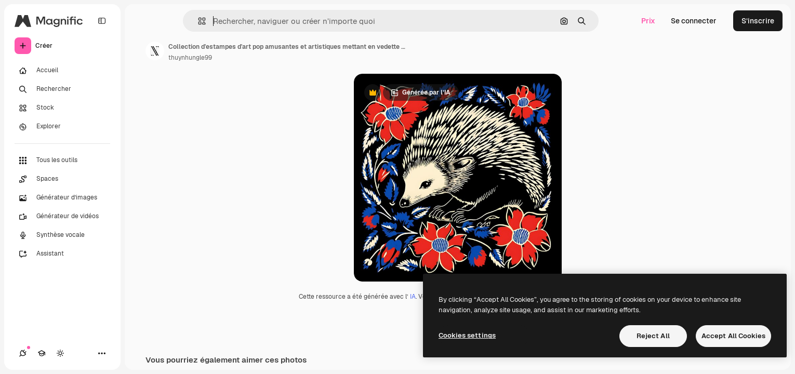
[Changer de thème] (60, 353)
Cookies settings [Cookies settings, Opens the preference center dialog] (467, 335)
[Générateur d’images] (62, 198)
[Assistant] (62, 254)
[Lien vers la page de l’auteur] (154, 51)
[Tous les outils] (62, 160)
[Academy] (41, 353)
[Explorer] (62, 126)
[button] (197, 21)
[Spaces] (62, 179)
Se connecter (694, 20)
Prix (648, 20)
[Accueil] (62, 70)
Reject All (653, 335)
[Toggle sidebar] (102, 20)
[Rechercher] (62, 89)
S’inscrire (757, 20)
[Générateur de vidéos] (62, 216)
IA (413, 296)
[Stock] (62, 108)
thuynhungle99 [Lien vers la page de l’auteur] (190, 58)
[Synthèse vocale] (62, 235)
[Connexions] (23, 353)
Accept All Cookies (733, 335)
